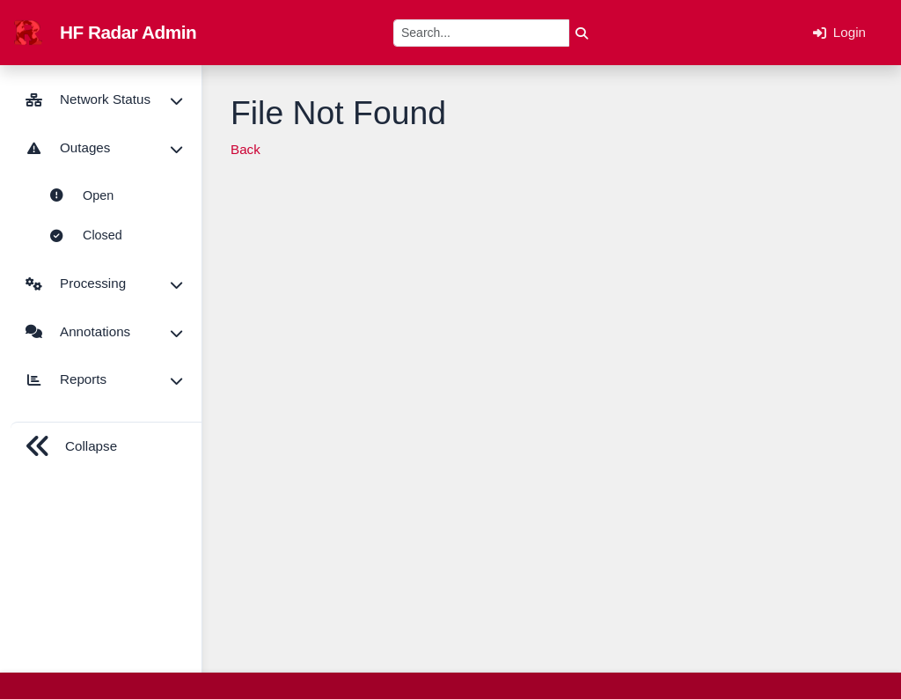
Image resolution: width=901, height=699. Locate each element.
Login (839, 32)
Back (245, 149)
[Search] (481, 33)
